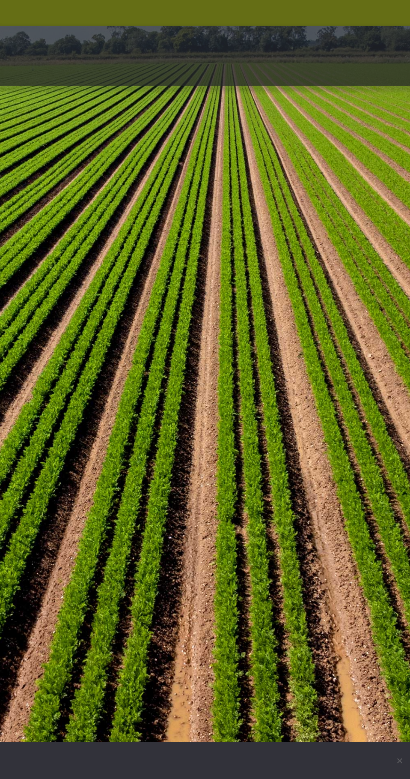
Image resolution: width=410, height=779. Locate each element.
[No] (399, 760)
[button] (385, 76)
